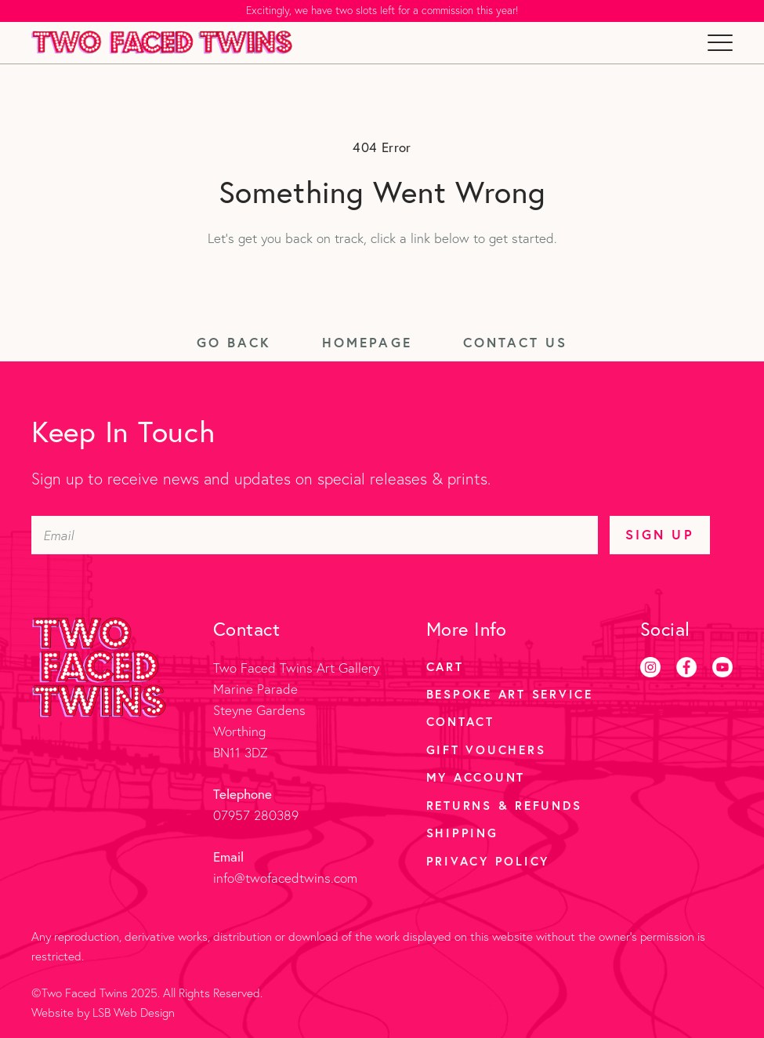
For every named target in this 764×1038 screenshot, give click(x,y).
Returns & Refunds (504, 805)
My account (476, 777)
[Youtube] (722, 667)
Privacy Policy (488, 861)
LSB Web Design (133, 1012)
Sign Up (659, 534)
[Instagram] (650, 667)
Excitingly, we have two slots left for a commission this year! (382, 10)
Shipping (462, 832)
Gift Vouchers (486, 749)
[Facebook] (686, 667)
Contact (460, 721)
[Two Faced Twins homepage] (161, 42)
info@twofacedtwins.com (285, 877)
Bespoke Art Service (509, 694)
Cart (445, 666)
